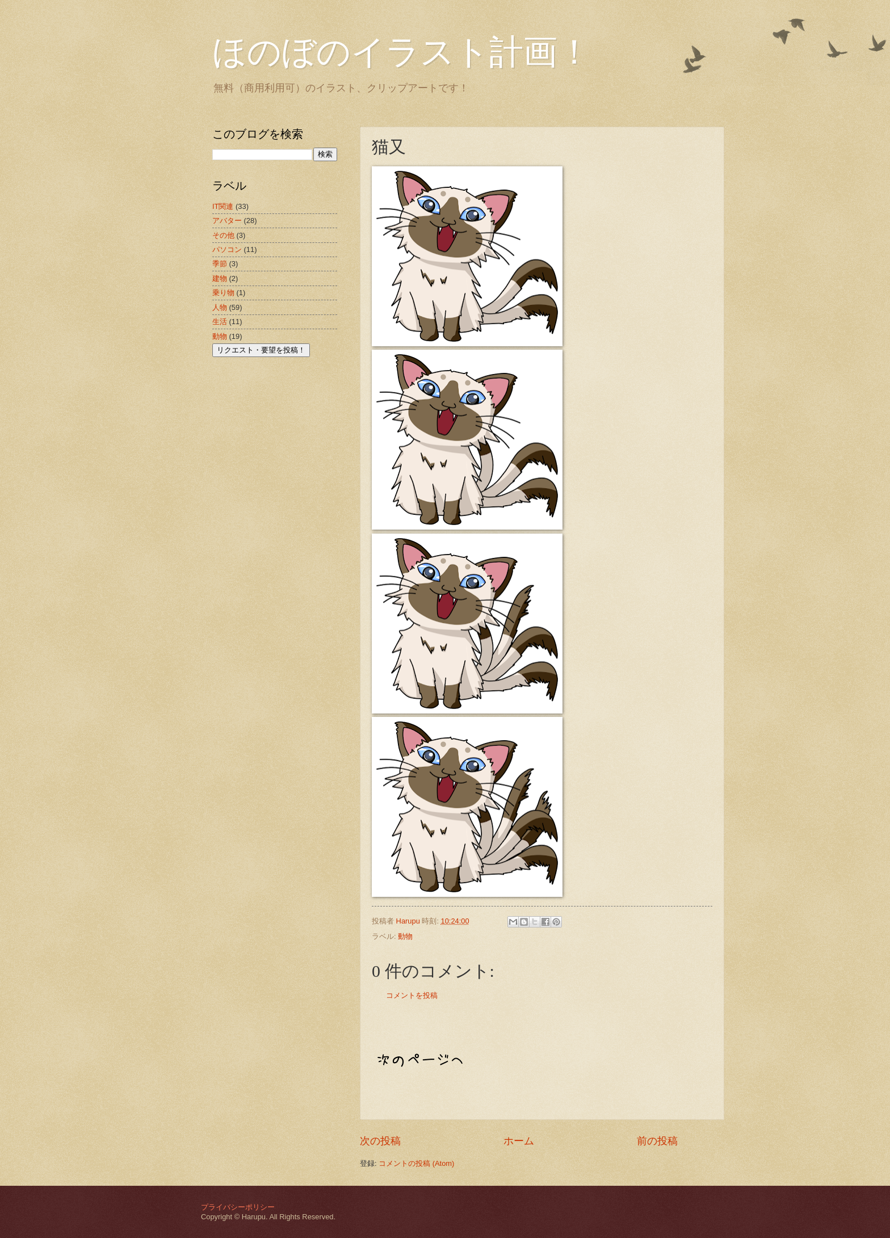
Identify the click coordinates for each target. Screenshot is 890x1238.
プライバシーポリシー (238, 1207)
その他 (223, 235)
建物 (219, 278)
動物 (405, 936)
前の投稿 (657, 1141)
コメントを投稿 (412, 995)
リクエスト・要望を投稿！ (261, 350)
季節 (219, 263)
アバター (227, 220)
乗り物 (223, 292)
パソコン (227, 249)
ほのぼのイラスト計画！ (401, 52)
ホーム (518, 1141)
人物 (219, 307)
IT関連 (222, 206)
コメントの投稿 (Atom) (416, 1163)
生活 (219, 321)
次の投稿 (380, 1141)
